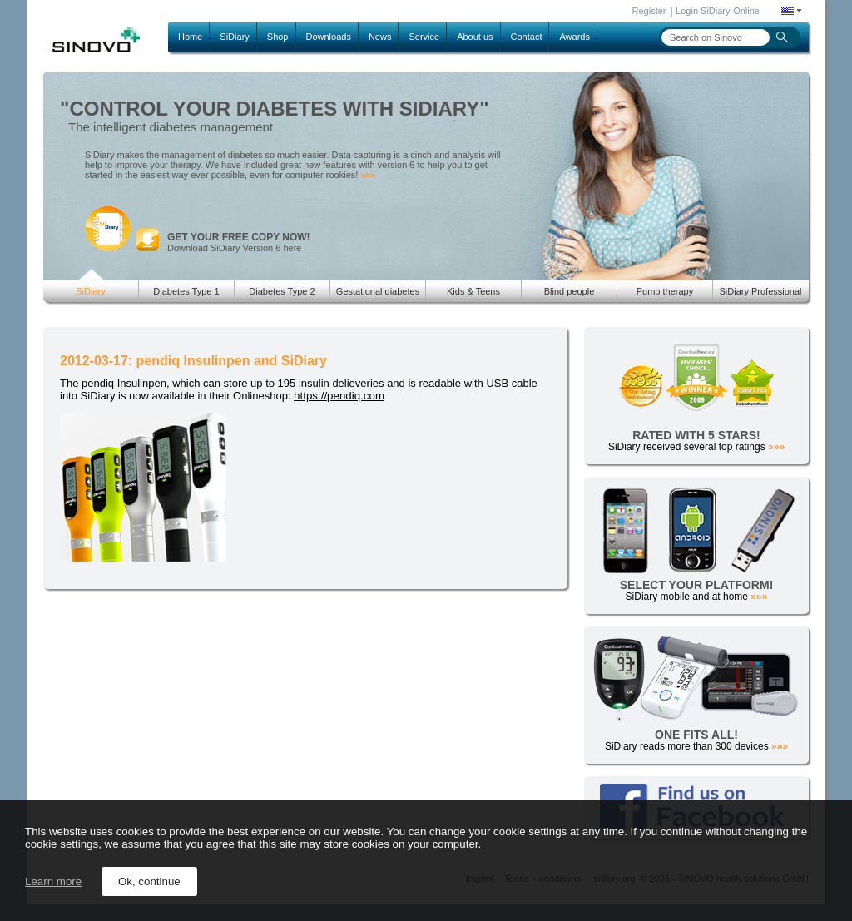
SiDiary (234, 37)
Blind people (569, 291)
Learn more (53, 881)
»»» (367, 175)
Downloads (328, 37)
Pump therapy (665, 291)
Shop (278, 37)
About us (475, 37)
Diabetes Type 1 (186, 291)
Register (649, 11)
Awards (574, 37)
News (380, 37)
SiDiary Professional (760, 291)
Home (190, 37)
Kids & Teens (473, 291)
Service (424, 37)
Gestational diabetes (377, 291)
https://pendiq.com (339, 395)
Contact (526, 37)
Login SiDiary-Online (718, 11)
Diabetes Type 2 (282, 291)
